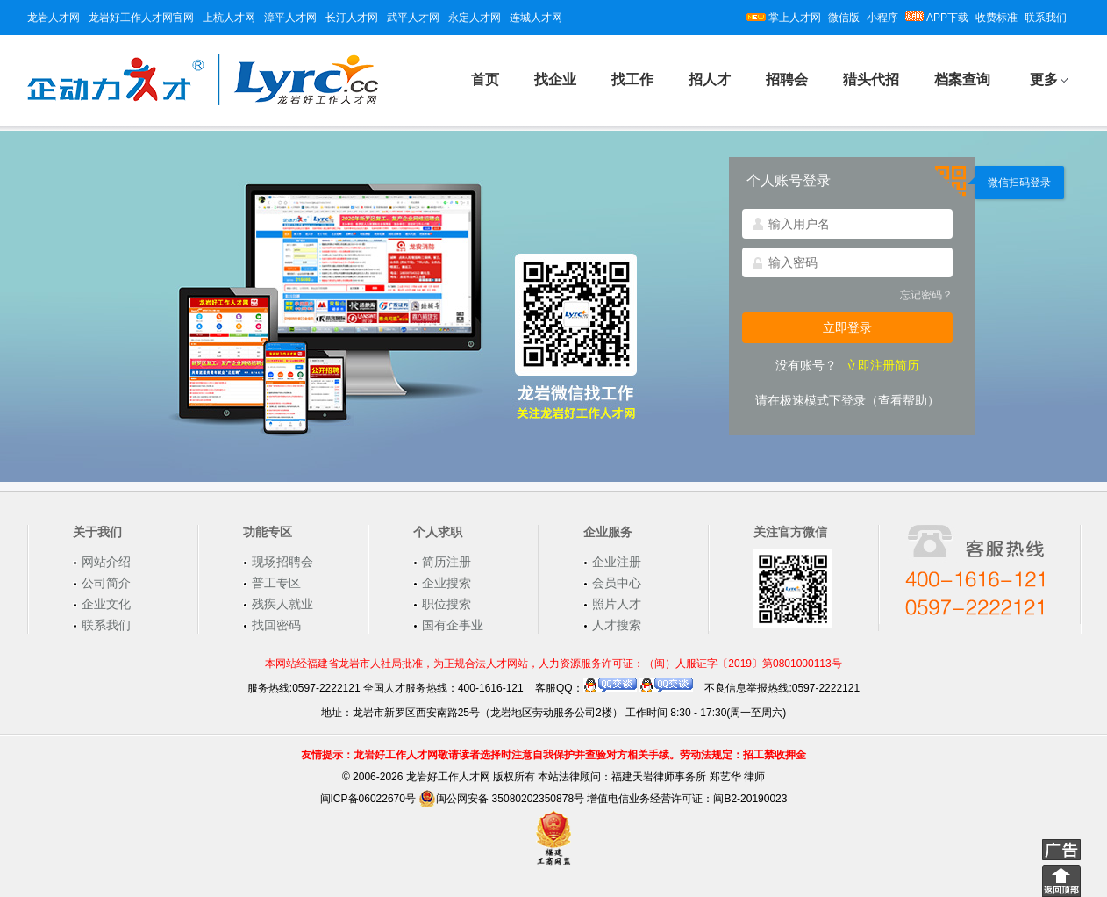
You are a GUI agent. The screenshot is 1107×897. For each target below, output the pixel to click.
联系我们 (1046, 17)
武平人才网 (413, 17)
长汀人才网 (351, 17)
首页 (485, 79)
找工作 (632, 79)
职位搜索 (446, 604)
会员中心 (616, 583)
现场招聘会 (282, 562)
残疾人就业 (282, 604)
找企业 (555, 79)
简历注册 (446, 562)
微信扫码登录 (1019, 182)
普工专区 (276, 583)
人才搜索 (616, 625)
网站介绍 (106, 562)
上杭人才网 (229, 17)
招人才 (710, 79)
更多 (1044, 79)
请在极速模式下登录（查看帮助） (847, 400)
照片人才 (616, 604)
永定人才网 (474, 17)
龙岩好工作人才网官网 (141, 17)
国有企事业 (452, 625)
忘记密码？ (926, 295)
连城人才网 (536, 17)
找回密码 (276, 625)
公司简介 (106, 583)
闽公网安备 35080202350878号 (501, 798)
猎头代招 (871, 79)
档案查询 (962, 79)
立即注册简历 (882, 365)
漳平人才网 (290, 17)
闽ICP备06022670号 (368, 799)
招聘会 (787, 79)
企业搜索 (446, 583)
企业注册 (616, 562)
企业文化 (106, 604)
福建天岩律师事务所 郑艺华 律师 (688, 777)
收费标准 (996, 17)
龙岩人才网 (53, 17)
